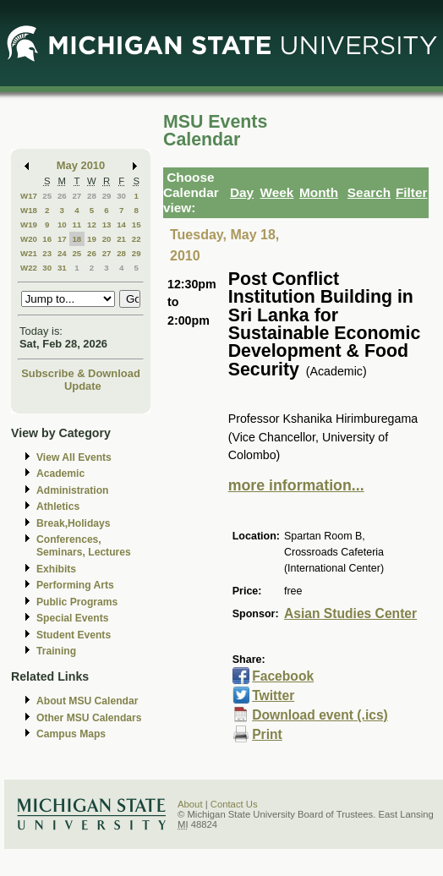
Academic (60, 473)
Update (82, 386)
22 (136, 239)
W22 (28, 267)
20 (107, 239)
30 (121, 195)
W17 (28, 195)
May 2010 (81, 165)
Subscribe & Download (80, 373)
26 (62, 195)
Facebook (283, 676)
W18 (28, 210)
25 (47, 195)
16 (47, 239)
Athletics (57, 506)
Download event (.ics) (320, 715)
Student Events (73, 635)
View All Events (74, 457)
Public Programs (77, 602)
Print (267, 734)
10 (62, 224)
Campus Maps (71, 734)
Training (56, 651)
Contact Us (234, 804)
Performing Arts (75, 585)
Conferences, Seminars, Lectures (83, 546)
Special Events (72, 618)
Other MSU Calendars (89, 718)
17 (62, 239)
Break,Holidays (73, 523)
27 (76, 195)
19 (91, 239)
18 (76, 239)
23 (47, 253)
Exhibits (56, 569)
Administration (72, 490)
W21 (28, 253)
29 (107, 195)
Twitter (273, 695)
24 (62, 253)
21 (121, 239)
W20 (28, 239)
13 (107, 224)
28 (91, 195)
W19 (28, 224)
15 (136, 224)
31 (62, 267)
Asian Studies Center (350, 613)
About (190, 804)
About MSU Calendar (87, 701)
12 (91, 224)
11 (76, 224)
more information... (296, 485)
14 (121, 224)
